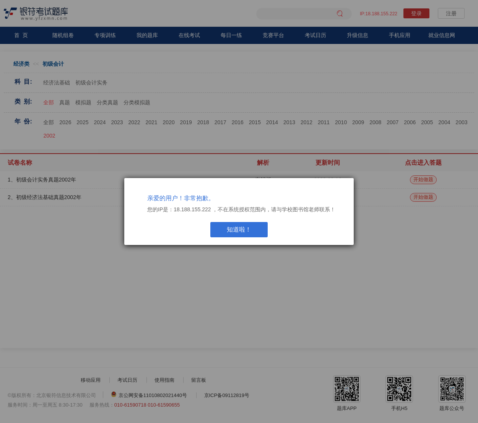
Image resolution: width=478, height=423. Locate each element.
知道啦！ (239, 229)
